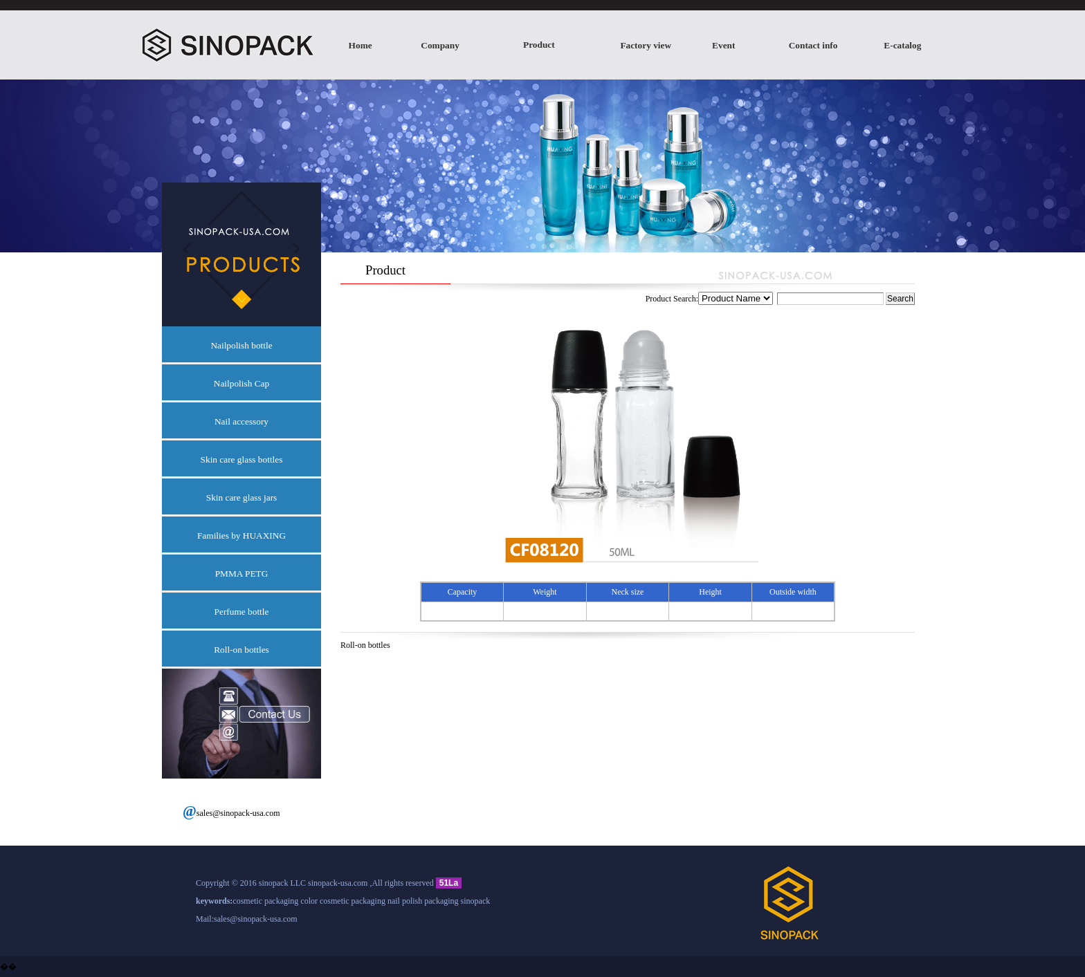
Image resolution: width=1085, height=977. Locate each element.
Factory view (645, 45)
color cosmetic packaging (342, 901)
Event (723, 45)
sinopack (476, 901)
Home (360, 45)
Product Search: (766, 299)
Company (440, 45)
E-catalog (902, 45)
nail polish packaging (423, 901)
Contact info (813, 45)
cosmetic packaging (265, 901)
